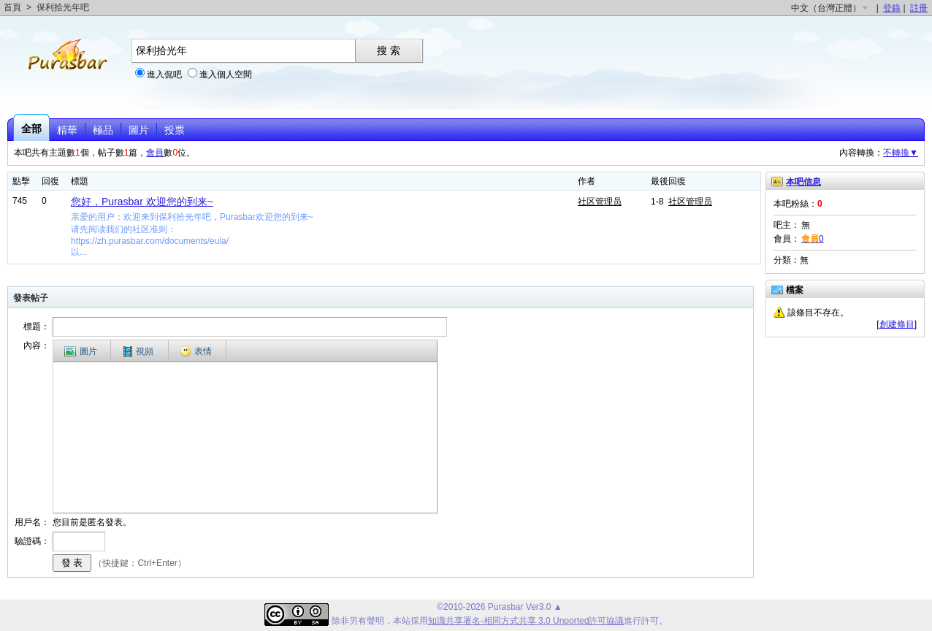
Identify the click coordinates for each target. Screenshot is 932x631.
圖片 (139, 130)
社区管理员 (600, 201)
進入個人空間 (225, 74)
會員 (155, 153)
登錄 (892, 8)
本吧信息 (803, 182)
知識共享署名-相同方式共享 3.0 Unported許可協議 (526, 621)
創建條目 (896, 324)
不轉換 (900, 153)
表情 (196, 351)
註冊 (919, 8)
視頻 (138, 351)
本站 (401, 621)
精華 (67, 130)
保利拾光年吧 (63, 7)
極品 (103, 130)
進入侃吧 (164, 74)
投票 (174, 130)
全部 (31, 128)
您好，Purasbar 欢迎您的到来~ (142, 201)
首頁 (12, 7)
